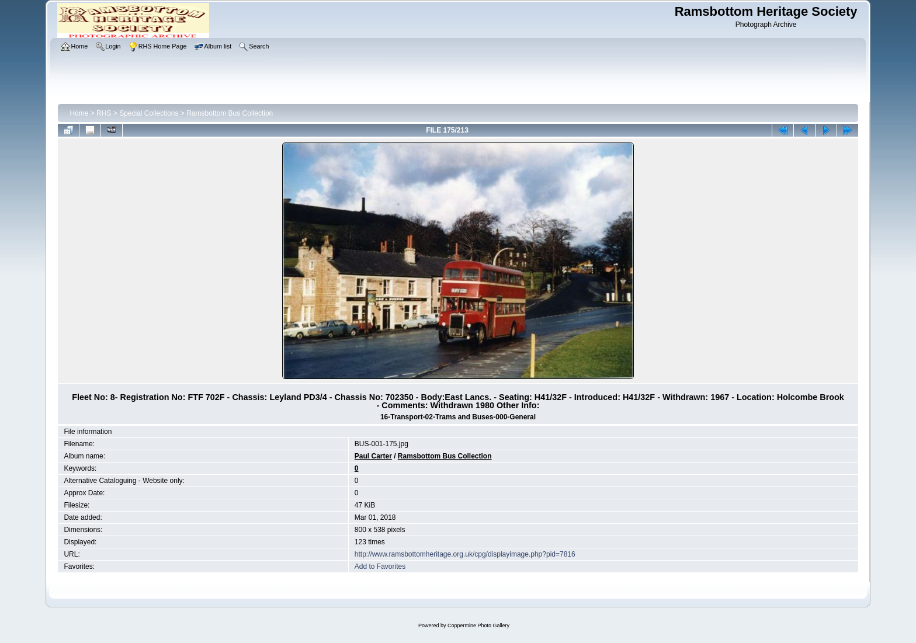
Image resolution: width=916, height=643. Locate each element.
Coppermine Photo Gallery (478, 625)
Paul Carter (373, 456)
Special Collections (148, 113)
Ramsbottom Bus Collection (229, 113)
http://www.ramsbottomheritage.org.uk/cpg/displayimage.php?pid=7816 (465, 554)
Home (79, 113)
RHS (103, 113)
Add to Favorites (380, 566)
